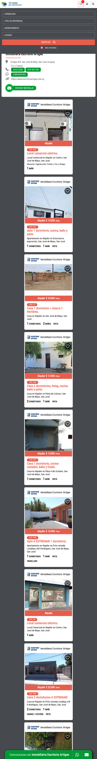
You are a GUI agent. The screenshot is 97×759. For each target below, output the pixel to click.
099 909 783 (33, 69)
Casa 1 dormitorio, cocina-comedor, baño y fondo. (20, 310)
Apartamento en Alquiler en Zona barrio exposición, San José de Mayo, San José (71, 163)
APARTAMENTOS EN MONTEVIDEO (73, 672)
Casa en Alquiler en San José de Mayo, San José (24, 240)
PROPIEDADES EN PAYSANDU (71, 700)
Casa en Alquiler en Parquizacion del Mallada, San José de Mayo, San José (21, 481)
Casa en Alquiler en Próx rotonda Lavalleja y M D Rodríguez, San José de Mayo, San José (72, 397)
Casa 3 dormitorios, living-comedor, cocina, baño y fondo (70, 473)
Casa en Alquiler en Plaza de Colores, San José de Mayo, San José (71, 240)
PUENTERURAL (38, 706)
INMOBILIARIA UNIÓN (40, 689)
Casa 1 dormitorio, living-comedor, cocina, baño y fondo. (23, 473)
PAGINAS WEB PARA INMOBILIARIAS (82, 744)
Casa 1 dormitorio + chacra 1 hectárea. (21, 232)
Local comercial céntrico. (19, 153)
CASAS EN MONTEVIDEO (70, 678)
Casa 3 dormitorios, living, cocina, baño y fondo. (24, 550)
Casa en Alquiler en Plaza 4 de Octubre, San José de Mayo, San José (24, 317)
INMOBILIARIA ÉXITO (40, 678)
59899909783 (19, 74)
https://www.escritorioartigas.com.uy (27, 79)
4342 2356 (18, 69)
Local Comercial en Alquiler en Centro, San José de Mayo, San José (24, 159)
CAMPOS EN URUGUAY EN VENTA (73, 666)
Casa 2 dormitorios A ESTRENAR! (72, 390)
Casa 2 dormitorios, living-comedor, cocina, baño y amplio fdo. (71, 552)
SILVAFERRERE (38, 683)
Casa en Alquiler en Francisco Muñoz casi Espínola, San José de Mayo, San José (71, 481)
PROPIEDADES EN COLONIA (71, 706)
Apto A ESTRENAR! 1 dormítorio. (72, 308)
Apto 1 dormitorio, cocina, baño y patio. (72, 155)
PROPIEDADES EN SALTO (81, 695)
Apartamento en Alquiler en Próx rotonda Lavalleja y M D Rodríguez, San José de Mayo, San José (71, 315)
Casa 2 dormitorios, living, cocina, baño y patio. (72, 232)
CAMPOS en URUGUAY (13, 681)
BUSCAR (48, 42)
